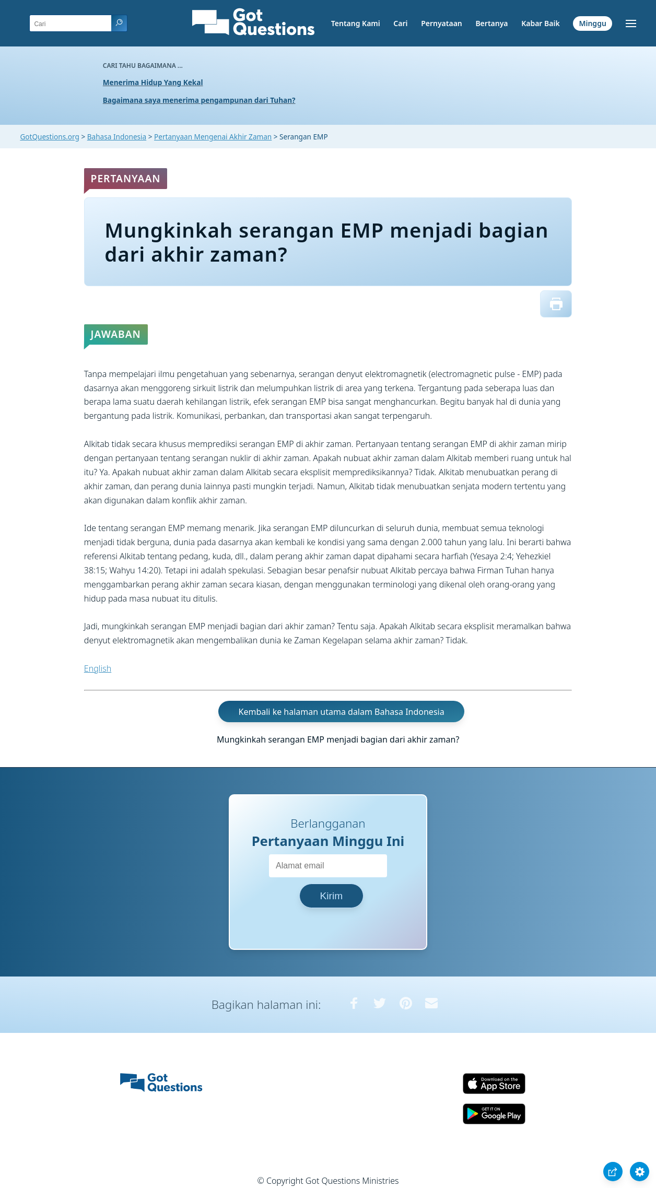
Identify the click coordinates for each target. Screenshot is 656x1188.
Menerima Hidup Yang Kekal (153, 82)
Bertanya (491, 23)
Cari (400, 23)
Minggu (592, 23)
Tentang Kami (355, 23)
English (97, 668)
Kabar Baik (540, 23)
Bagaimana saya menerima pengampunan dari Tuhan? (199, 100)
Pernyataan (441, 23)
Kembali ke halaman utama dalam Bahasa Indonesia (341, 711)
